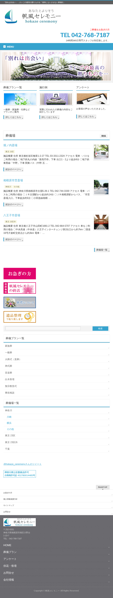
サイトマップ (8, 505)
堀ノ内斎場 (10, 145)
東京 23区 (9, 151)
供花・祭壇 (10, 565)
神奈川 (8, 187)
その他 (16, 187)
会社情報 (8, 579)
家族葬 (8, 346)
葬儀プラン (10, 552)
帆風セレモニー (52, 590)
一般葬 (8, 352)
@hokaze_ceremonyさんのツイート (23, 464)
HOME (7, 545)
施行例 (43, 87)
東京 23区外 (10, 222)
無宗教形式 (11, 386)
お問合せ (6, 512)
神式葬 (8, 366)
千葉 (7, 449)
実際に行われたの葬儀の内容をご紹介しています (56, 110)
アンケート (82, 87)
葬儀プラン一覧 (12, 87)
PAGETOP (102, 487)
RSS (104, 135)
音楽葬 (8, 372)
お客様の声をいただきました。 (91, 109)
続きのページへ (13, 169)
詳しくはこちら (13, 117)
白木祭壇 (9, 379)
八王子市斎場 (11, 215)
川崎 (9, 417)
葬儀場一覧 (101, 250)
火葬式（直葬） (13, 359)
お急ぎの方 (7, 493)
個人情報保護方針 (10, 499)
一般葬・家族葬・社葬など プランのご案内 (16, 110)
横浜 (9, 423)
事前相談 (9, 392)
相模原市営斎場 (13, 180)
